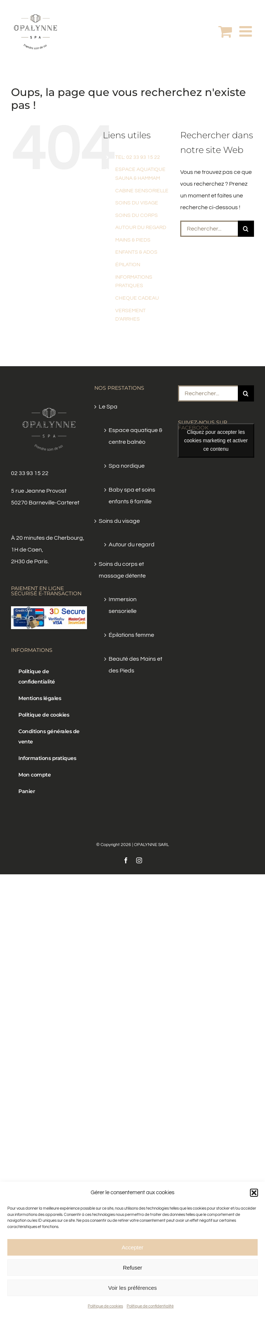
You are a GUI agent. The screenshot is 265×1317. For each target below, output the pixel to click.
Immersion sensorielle (123, 605)
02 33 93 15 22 (29, 473)
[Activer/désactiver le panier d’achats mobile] (225, 31)
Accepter (132, 1247)
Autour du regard (132, 544)
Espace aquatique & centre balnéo (135, 436)
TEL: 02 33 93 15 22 (137, 157)
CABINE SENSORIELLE (141, 190)
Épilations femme (131, 635)
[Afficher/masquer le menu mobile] (246, 31)
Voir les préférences (132, 1288)
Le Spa (108, 407)
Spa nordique (127, 466)
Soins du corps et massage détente (122, 570)
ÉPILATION (127, 264)
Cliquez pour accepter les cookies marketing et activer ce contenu (216, 440)
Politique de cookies (105, 1306)
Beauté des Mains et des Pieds (135, 665)
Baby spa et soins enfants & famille (132, 495)
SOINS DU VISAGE (136, 203)
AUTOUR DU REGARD (140, 227)
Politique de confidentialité (150, 1306)
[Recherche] (246, 229)
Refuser (132, 1267)
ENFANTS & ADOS (136, 252)
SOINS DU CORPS (136, 215)
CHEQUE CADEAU (137, 298)
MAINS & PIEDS (132, 240)
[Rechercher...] (209, 229)
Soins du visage (119, 521)
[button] (254, 1192)
